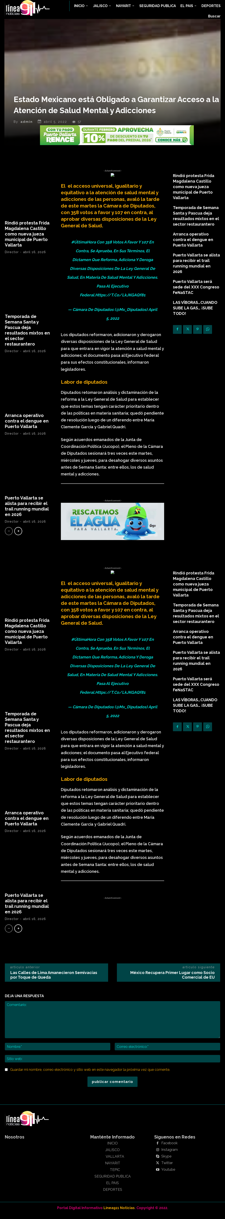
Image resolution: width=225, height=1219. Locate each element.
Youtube (168, 1174)
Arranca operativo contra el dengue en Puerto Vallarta (27, 426)
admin (26, 126)
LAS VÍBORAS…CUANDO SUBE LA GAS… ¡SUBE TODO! (195, 313)
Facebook (169, 1148)
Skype (166, 1161)
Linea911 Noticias (119, 1213)
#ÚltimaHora (83, 247)
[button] (214, 16)
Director (12, 257)
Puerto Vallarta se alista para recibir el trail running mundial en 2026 (27, 511)
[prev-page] (9, 536)
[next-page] (18, 536)
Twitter (167, 1168)
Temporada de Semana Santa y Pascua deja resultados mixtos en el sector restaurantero (27, 335)
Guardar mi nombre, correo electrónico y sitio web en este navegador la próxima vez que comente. (90, 1074)
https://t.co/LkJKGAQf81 (120, 299)
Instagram (169, 1155)
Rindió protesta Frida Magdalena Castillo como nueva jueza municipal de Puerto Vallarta (27, 238)
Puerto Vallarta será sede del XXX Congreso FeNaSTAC (196, 292)
